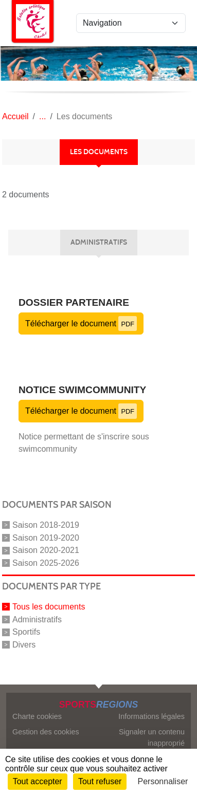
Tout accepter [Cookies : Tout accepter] (37, 781)
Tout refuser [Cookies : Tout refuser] (99, 781)
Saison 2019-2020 (45, 537)
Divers (23, 644)
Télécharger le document (81, 323)
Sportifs (26, 631)
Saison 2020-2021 (45, 550)
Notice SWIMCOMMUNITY (82, 389)
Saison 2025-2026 (45, 563)
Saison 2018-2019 (45, 525)
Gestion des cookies (45, 732)
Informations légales (151, 716)
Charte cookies (37, 716)
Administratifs (37, 619)
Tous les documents (48, 606)
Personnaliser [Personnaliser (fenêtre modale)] (163, 781)
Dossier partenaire (74, 302)
